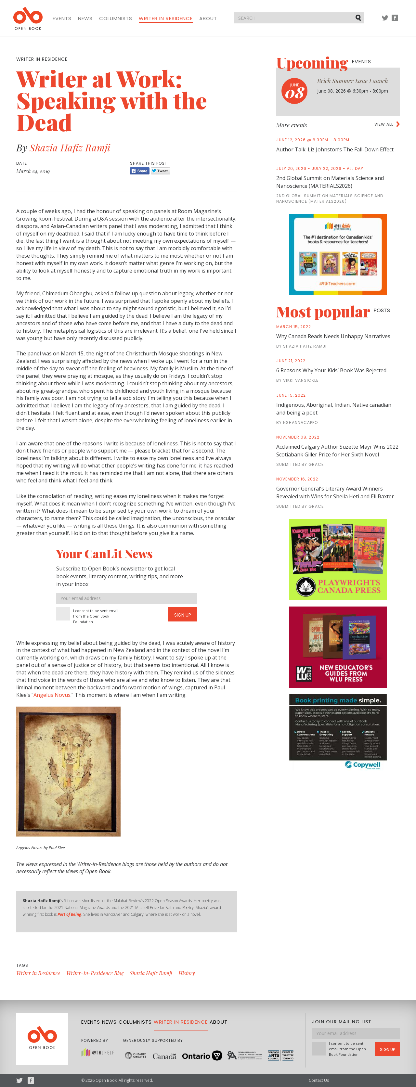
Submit (359, 17)
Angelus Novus (52, 694)
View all (383, 124)
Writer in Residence (166, 18)
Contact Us (319, 1080)
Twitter (19, 1080)
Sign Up (182, 615)
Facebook (31, 1080)
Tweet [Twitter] (160, 170)
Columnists (115, 18)
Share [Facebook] (140, 170)
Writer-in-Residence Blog (95, 973)
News (85, 18)
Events (62, 18)
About (208, 18)
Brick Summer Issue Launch (352, 81)
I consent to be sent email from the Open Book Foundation (95, 616)
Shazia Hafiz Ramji (70, 147)
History (186, 973)
